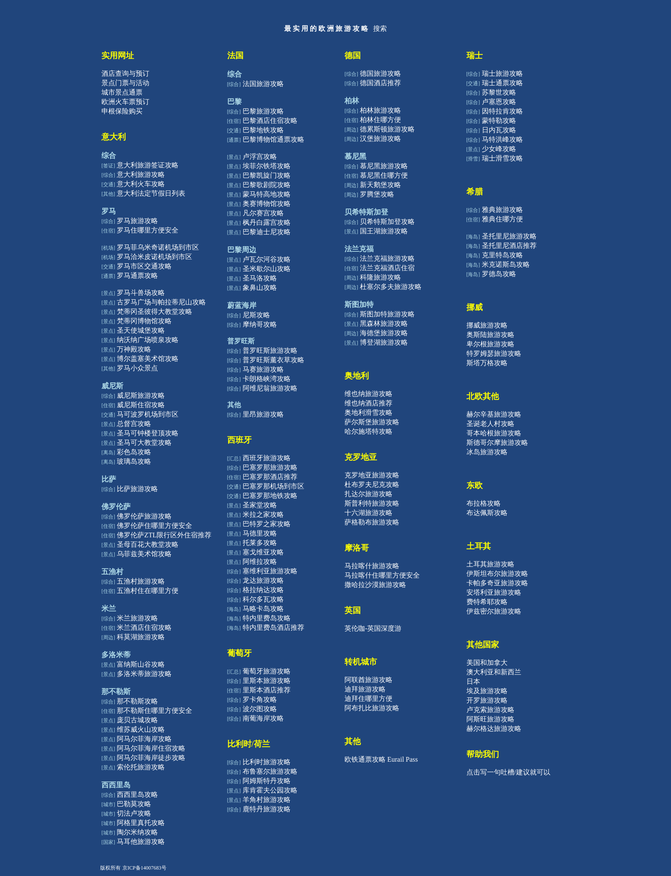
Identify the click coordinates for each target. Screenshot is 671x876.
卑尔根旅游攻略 (490, 344)
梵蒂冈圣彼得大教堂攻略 (154, 311)
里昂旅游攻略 (263, 414)
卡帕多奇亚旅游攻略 (497, 583)
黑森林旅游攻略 (384, 323)
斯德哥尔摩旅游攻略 (497, 442)
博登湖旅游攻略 (384, 342)
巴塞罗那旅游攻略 (270, 467)
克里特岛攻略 (502, 255)
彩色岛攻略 (134, 452)
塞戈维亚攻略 (263, 552)
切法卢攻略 (134, 813)
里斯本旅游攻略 (267, 680)
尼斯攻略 (256, 315)
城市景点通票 (122, 92)
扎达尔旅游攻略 (368, 494)
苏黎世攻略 (499, 92)
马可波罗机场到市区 (147, 414)
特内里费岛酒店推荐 (273, 627)
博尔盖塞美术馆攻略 (147, 358)
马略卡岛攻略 (263, 608)
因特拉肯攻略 (502, 111)
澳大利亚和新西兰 (493, 672)
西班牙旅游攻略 (267, 458)
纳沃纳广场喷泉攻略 (147, 339)
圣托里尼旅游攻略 (509, 236)
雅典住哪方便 (502, 219)
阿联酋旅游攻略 (368, 679)
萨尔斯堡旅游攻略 (371, 422)
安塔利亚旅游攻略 (493, 592)
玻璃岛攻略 (134, 461)
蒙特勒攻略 (499, 120)
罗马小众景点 (137, 368)
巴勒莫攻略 (134, 803)
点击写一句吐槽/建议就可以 (508, 772)
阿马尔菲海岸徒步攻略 (151, 757)
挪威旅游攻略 (487, 325)
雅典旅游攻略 (502, 209)
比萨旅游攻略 (137, 488)
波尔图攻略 (260, 708)
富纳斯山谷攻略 (141, 664)
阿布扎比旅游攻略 (371, 708)
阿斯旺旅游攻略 (490, 719)
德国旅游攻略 (380, 73)
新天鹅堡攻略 (380, 184)
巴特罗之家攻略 (267, 523)
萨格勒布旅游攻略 (371, 522)
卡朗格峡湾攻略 (267, 378)
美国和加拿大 (487, 662)
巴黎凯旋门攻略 (267, 175)
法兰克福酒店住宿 (387, 267)
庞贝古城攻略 (137, 720)
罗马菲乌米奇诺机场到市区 (158, 247)
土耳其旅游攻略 (490, 564)
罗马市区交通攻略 (144, 266)
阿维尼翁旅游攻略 (270, 388)
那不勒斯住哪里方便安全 (154, 710)
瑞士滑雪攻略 (502, 158)
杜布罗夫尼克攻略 (371, 484)
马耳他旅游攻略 (141, 841)
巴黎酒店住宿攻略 (270, 120)
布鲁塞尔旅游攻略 (270, 771)
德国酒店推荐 (380, 82)
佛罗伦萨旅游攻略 (144, 516)
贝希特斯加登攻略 (387, 221)
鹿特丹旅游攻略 (267, 809)
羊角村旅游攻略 (267, 799)
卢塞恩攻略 (499, 101)
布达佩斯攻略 (487, 512)
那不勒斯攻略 (137, 701)
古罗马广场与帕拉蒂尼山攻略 (161, 302)
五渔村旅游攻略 (141, 581)
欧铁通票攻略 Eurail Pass (381, 759)
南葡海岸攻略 (263, 718)
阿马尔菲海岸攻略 (144, 738)
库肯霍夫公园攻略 (270, 790)
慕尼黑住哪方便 (384, 175)
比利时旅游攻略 (267, 762)
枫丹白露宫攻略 (267, 222)
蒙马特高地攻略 (267, 194)
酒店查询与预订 (125, 73)
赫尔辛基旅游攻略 (493, 414)
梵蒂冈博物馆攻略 (144, 321)
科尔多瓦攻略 (263, 599)
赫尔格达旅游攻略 (493, 728)
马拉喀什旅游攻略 (371, 565)
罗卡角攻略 (260, 699)
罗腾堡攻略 (377, 194)
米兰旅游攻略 (137, 618)
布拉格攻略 (483, 503)
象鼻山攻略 (260, 287)
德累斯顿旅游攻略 (387, 129)
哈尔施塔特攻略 (368, 431)
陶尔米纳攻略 (137, 832)
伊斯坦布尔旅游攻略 (497, 573)
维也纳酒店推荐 (368, 403)
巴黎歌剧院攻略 (267, 184)
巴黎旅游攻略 (263, 111)
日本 (473, 681)
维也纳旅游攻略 (368, 393)
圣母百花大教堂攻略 (147, 544)
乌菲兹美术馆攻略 (144, 553)
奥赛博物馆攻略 (267, 203)
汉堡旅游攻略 (380, 138)
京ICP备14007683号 (144, 868)
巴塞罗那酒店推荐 (270, 476)
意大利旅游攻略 (141, 174)
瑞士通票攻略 (502, 82)
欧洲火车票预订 (125, 101)
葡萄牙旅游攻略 (267, 671)
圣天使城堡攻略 (141, 330)
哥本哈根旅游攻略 (493, 433)
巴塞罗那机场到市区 (273, 486)
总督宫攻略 (134, 423)
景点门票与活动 (125, 82)
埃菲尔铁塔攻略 (267, 166)
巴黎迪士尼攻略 (267, 231)
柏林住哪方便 (380, 119)
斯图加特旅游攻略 (387, 314)
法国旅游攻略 (263, 83)
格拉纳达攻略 (263, 589)
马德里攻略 (260, 533)
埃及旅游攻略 (487, 690)
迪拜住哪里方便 (368, 698)
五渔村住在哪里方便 (147, 590)
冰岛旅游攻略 (487, 452)
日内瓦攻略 (499, 130)
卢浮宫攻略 (260, 156)
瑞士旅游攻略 (502, 73)
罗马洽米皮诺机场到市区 (154, 256)
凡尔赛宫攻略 (263, 213)
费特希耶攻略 (487, 601)
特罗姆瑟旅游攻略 (493, 353)
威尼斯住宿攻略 (141, 404)
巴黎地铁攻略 (263, 130)
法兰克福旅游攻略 (387, 258)
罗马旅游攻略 (137, 220)
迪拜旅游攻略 (365, 689)
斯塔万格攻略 (487, 362)
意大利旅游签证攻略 (147, 165)
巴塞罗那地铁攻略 (270, 495)
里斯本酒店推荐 (267, 690)
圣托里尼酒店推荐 (509, 245)
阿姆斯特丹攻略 (267, 780)
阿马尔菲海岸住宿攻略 (151, 748)
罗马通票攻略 (137, 275)
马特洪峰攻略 (502, 139)
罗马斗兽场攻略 (141, 292)
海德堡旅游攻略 (384, 333)
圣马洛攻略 (260, 278)
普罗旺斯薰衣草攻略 (273, 360)
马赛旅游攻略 (263, 369)
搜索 (380, 28)
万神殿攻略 (134, 349)
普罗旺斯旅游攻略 (270, 350)
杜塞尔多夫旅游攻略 (391, 286)
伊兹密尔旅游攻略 (493, 611)
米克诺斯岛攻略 (506, 264)
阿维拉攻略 (260, 561)
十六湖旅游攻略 (368, 512)
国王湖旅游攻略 (384, 231)
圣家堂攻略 (260, 505)
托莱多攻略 (260, 542)
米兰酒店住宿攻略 (144, 627)
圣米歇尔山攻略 (267, 268)
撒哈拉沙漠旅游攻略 (375, 584)
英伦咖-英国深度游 (372, 628)
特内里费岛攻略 (267, 618)
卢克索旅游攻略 (490, 709)
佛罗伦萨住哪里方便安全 (154, 525)
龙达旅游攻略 (263, 580)
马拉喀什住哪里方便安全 (382, 575)
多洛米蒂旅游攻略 (144, 673)
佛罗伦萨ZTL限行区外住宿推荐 (164, 535)
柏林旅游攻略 (380, 110)
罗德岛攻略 (499, 273)
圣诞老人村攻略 (490, 423)
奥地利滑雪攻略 (368, 412)
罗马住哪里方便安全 (147, 230)
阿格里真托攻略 (141, 822)
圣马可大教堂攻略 (144, 442)
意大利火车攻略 (141, 184)
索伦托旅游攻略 (141, 767)
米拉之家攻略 (263, 514)
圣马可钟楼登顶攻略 (147, 433)
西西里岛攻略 (137, 794)
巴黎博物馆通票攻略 (273, 139)
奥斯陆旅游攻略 (490, 334)
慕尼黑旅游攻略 (384, 166)
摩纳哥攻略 (260, 324)
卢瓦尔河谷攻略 (267, 259)
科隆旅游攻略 (380, 277)
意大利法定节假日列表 (151, 193)
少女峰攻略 (499, 148)
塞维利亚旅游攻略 (270, 571)
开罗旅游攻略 (487, 700)
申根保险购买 (122, 111)
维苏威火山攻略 (141, 729)
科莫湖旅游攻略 (141, 637)
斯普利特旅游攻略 (371, 503)
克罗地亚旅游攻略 (371, 475)
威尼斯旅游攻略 (141, 395)
